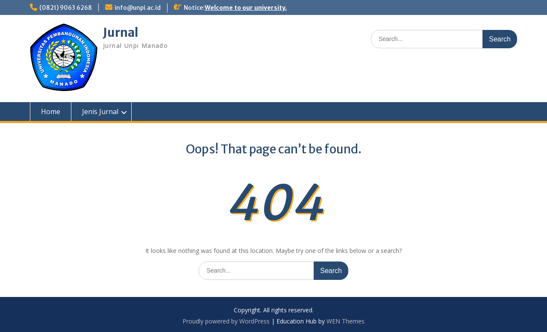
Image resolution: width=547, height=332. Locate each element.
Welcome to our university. (246, 8)
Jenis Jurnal (100, 111)
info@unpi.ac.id (138, 8)
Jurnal (120, 32)
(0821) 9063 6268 (65, 8)
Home (50, 111)
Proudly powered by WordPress (226, 321)
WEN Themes (345, 321)
